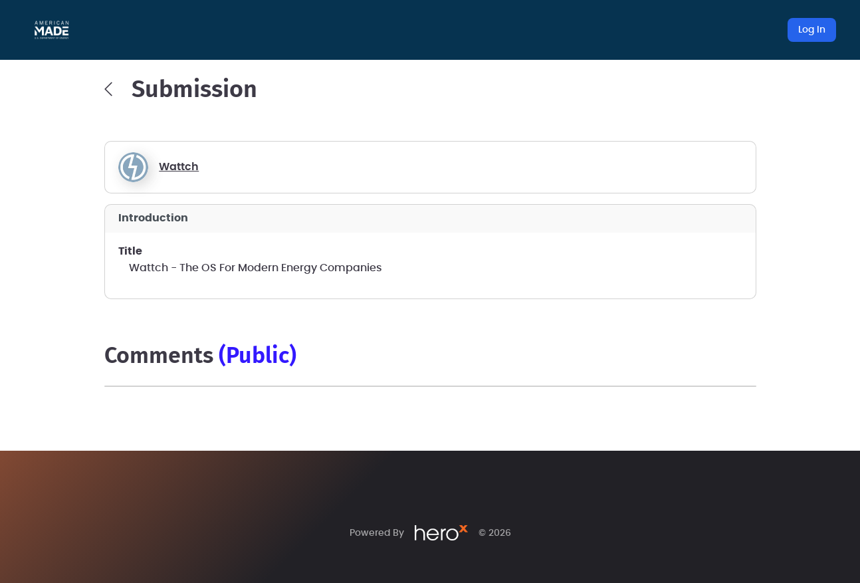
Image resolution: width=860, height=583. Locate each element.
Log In (811, 30)
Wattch (179, 167)
